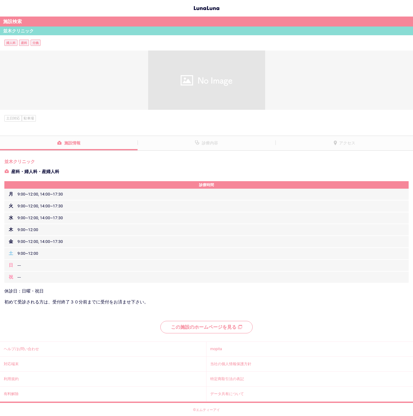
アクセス (347, 143)
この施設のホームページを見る (206, 327)
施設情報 (72, 143)
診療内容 (210, 143)
